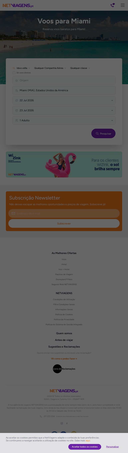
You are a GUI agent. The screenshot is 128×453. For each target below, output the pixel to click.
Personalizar (112, 446)
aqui (88, 440)
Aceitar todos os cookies (85, 446)
